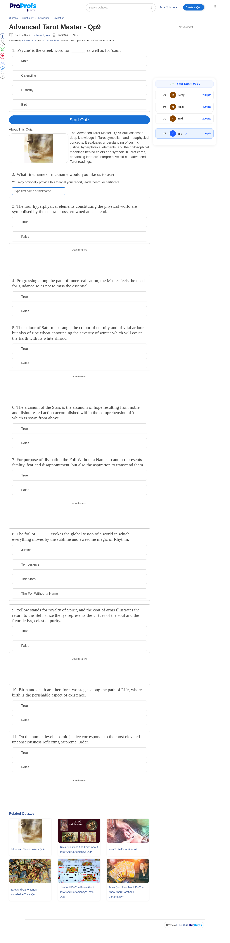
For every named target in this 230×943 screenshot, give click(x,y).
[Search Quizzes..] (121, 7)
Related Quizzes (21, 813)
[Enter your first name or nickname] (38, 191)
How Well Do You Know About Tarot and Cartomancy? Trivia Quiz (77, 892)
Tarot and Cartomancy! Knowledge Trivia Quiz (24, 892)
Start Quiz (79, 119)
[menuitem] (168, 8)
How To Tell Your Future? (123, 849)
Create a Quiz (194, 7)
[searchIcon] (150, 7)
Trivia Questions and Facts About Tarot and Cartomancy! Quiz (79, 849)
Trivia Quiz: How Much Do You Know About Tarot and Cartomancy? (126, 892)
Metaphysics (43, 35)
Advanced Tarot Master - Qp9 (28, 849)
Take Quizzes (168, 7)
